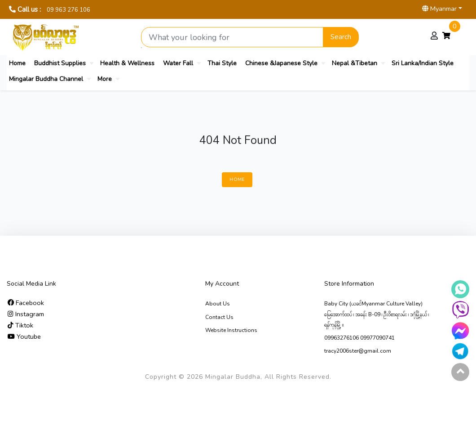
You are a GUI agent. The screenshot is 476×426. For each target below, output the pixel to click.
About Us (217, 303)
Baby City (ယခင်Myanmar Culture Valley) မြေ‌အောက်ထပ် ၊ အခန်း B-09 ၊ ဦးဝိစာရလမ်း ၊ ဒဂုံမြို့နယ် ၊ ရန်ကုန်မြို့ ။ (376, 314)
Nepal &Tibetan (354, 63)
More (104, 79)
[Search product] (232, 37)
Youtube (24, 336)
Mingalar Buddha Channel (46, 79)
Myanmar (439, 8)
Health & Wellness (127, 63)
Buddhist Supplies (60, 63)
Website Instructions (231, 330)
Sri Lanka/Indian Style (423, 63)
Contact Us (219, 317)
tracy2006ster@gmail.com (357, 350)
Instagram (26, 313)
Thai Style (222, 63)
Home (17, 63)
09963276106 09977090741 (359, 337)
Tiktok (20, 325)
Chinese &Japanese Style (281, 63)
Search (341, 36)
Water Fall (178, 63)
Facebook (26, 302)
